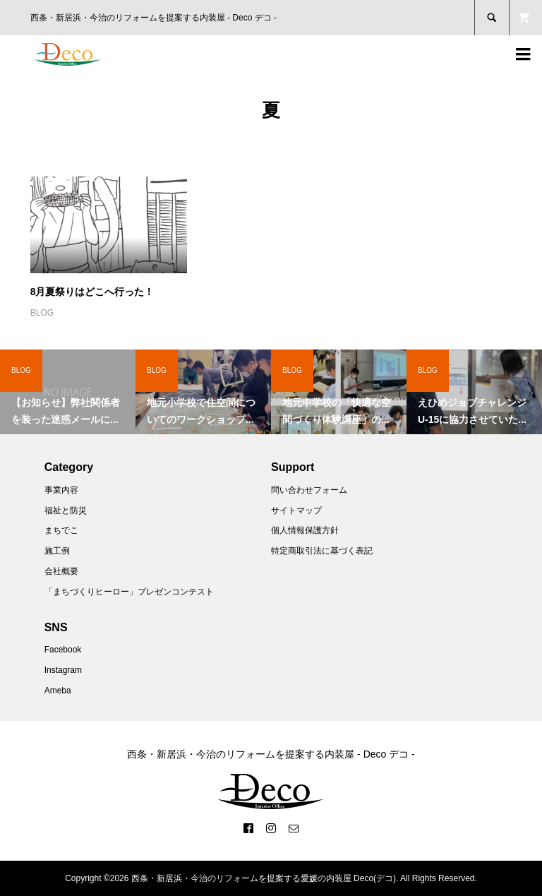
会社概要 (61, 571)
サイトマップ (296, 510)
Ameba (57, 690)
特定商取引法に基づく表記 (322, 551)
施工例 (57, 551)
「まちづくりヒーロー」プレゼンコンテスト (129, 592)
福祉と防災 (65, 510)
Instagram (63, 670)
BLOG (42, 313)
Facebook (63, 650)
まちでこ (61, 530)
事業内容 (61, 490)
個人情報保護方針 (305, 530)
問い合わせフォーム (309, 490)
